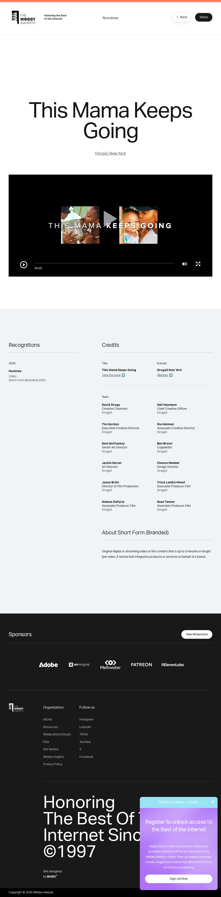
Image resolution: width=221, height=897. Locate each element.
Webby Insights (53, 756)
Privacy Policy (52, 764)
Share (204, 17)
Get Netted (50, 749)
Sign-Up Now (179, 878)
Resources (50, 727)
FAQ (46, 742)
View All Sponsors (197, 634)
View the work (111, 375)
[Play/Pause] (23, 264)
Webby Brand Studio (57, 734)
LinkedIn (85, 727)
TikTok (83, 734)
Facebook (86, 756)
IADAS (47, 719)
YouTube (85, 742)
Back (181, 17)
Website (162, 375)
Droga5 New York (110, 154)
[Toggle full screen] (198, 263)
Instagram (86, 719)
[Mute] (184, 263)
